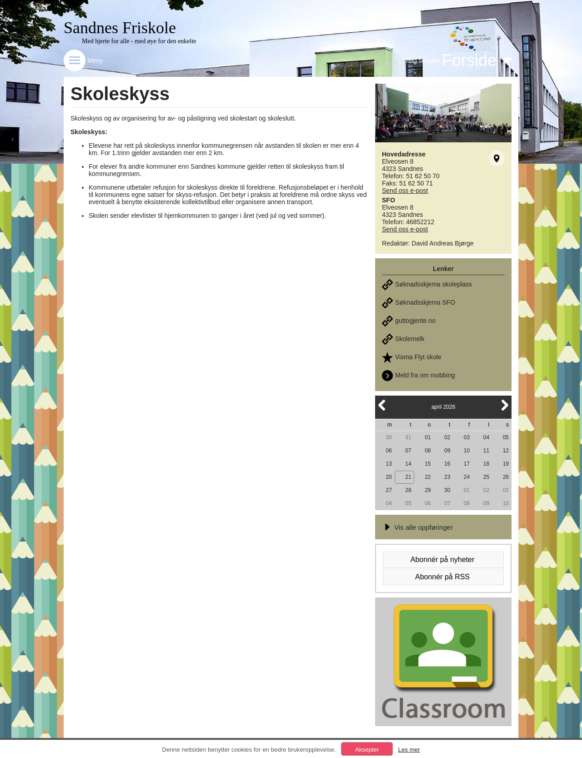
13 (388, 464)
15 (428, 464)
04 (486, 437)
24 (467, 477)
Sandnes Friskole (120, 28)
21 (408, 477)
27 (388, 490)
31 (408, 437)
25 (486, 477)
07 (408, 450)
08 (428, 450)
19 (506, 464)
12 (506, 450)
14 (408, 464)
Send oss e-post (405, 190)
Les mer (409, 749)
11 (486, 450)
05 (506, 437)
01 (428, 437)
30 (388, 437)
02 (447, 437)
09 (447, 450)
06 (388, 450)
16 (447, 464)
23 (447, 477)
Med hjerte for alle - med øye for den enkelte (139, 41)
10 (467, 450)
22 (428, 477)
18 (486, 464)
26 (506, 477)
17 (467, 464)
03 (467, 437)
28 (408, 490)
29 (428, 490)
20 (388, 477)
